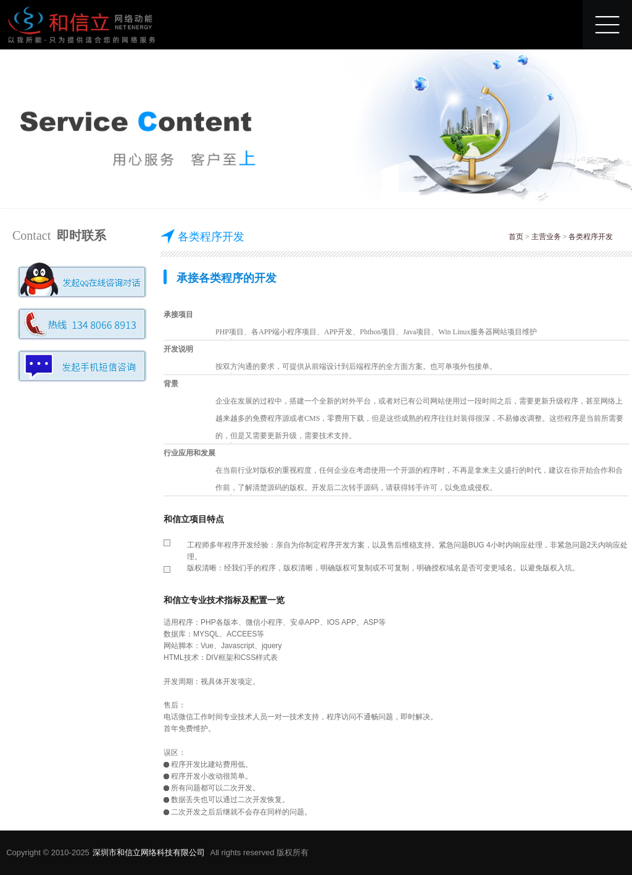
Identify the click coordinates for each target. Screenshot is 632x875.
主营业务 (546, 236)
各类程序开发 (590, 236)
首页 (516, 236)
